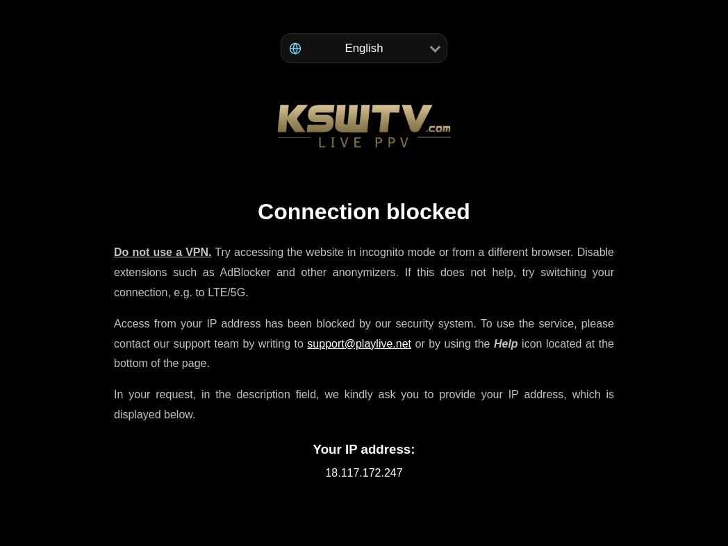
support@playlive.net (359, 344)
